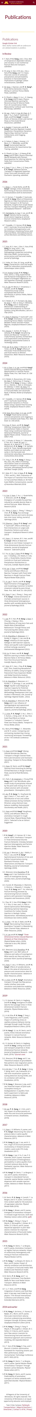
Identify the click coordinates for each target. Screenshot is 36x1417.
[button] (2, 2)
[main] (18, 17)
